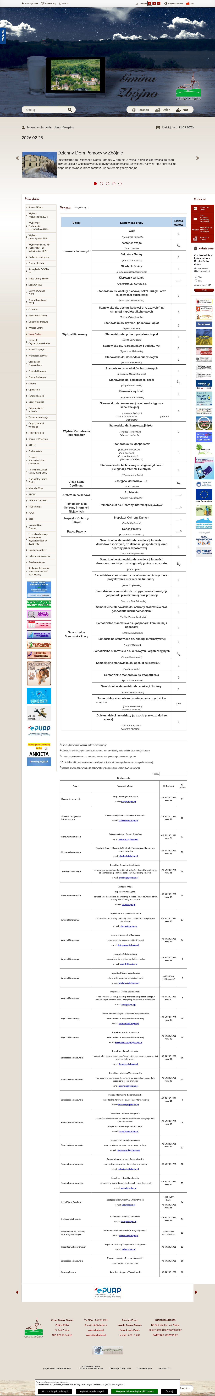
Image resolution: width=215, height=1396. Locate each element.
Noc (185, 110)
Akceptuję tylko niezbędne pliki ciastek (134, 1391)
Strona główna (31, 3)
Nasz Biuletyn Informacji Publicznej (204, 218)
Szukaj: (155, 774)
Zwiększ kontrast (175, 4)
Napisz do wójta (204, 209)
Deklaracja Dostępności (120, 1368)
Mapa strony (50, 3)
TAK (200, 277)
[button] (17, 158)
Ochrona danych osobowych (55, 1391)
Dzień (166, 110)
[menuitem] (40, 208)
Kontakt (65, 3)
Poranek (143, 110)
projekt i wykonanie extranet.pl (57, 1368)
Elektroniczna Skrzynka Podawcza (206, 230)
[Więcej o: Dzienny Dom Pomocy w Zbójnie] (108, 147)
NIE (200, 281)
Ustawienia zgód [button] (144, 1368)
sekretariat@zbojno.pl (128, 1169)
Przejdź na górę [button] (181, 1388)
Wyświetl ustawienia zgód (92, 1391)
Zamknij (169, 1391)
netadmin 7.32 (165, 1368)
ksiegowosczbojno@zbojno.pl (128, 1042)
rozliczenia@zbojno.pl (129, 1023)
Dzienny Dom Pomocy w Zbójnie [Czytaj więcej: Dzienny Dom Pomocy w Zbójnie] (90, 153)
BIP (192, 4)
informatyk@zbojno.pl (128, 1104)
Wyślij (204, 290)
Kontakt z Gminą (204, 239)
